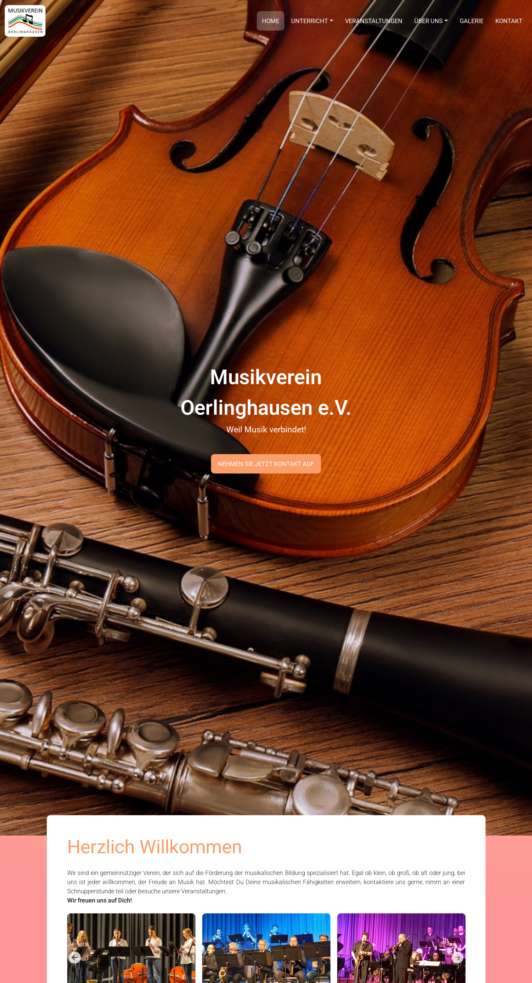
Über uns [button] (428, 20)
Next (457, 957)
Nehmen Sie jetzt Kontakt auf (266, 463)
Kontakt (508, 20)
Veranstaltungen (373, 20)
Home (270, 20)
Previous (75, 957)
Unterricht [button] (309, 20)
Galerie (471, 20)
